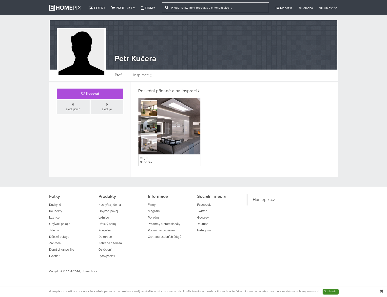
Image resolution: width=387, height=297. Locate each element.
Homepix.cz (264, 200)
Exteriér (54, 256)
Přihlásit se (328, 8)
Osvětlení (105, 249)
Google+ (203, 217)
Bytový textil (106, 256)
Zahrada (55, 243)
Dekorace (105, 237)
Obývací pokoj (108, 211)
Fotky (97, 8)
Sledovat (90, 93)
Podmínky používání (161, 230)
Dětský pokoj (107, 224)
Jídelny (54, 230)
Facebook (204, 204)
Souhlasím (330, 291)
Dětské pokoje (59, 237)
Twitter (202, 211)
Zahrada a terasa (110, 243)
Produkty (123, 8)
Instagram (204, 230)
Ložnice (54, 217)
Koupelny (55, 211)
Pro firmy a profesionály (164, 224)
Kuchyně (55, 204)
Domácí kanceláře (61, 249)
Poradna (305, 8)
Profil (119, 75)
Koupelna (105, 230)
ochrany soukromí (307, 291)
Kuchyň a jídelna (109, 204)
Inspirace (142, 75)
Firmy (148, 8)
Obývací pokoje (59, 224)
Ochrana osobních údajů (164, 237)
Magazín (284, 8)
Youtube (202, 224)
